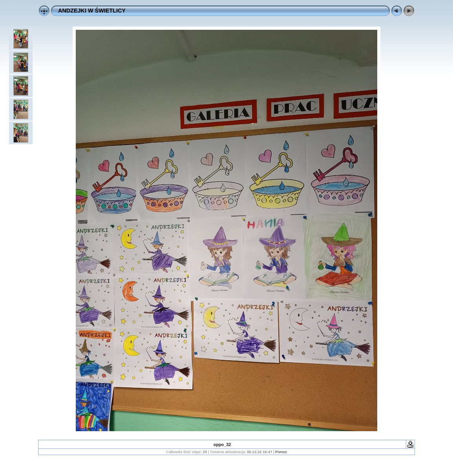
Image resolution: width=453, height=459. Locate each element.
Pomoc (281, 452)
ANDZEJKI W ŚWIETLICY (92, 10)
